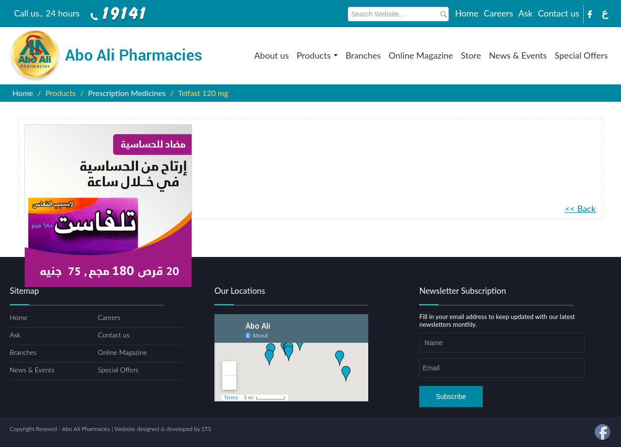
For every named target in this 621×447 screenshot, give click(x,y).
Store (471, 55)
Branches (363, 55)
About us (271, 55)
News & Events (518, 55)
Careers (498, 13)
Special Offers (581, 55)
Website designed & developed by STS (162, 428)
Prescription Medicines (126, 92)
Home (466, 13)
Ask (526, 13)
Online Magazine (421, 55)
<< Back (580, 208)
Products (317, 55)
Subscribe (451, 396)
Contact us (558, 13)
